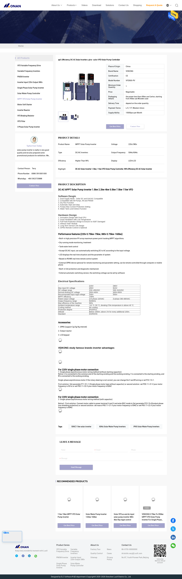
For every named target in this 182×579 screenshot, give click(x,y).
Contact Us (124, 5)
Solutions (110, 5)
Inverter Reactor (23, 110)
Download (96, 5)
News (109, 549)
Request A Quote (154, 5)
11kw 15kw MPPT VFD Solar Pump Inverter (69, 515)
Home (21, 46)
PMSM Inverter (23, 77)
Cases (109, 553)
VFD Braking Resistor (25, 116)
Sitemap (93, 557)
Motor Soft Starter (24, 105)
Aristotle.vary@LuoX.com (132, 553)
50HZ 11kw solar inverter (81, 427)
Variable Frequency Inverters (28, 71)
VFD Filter (21, 121)
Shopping (137, 5)
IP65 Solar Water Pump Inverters (146, 427)
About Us (56, 5)
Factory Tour (95, 549)
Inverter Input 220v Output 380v (29, 82)
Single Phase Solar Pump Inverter (30, 88)
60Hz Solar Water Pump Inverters (112, 427)
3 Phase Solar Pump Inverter (28, 127)
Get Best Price (115, 126)
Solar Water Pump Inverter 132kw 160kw (96, 515)
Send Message (76, 467)
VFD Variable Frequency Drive (29, 66)
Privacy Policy (110, 558)
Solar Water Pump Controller (28, 93)
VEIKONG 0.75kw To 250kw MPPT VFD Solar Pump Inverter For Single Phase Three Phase (152, 517)
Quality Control (96, 553)
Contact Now (34, 186)
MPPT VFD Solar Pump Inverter (29, 99)
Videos (84, 5)
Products (72, 5)
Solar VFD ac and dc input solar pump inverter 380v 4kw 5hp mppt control (124, 517)
